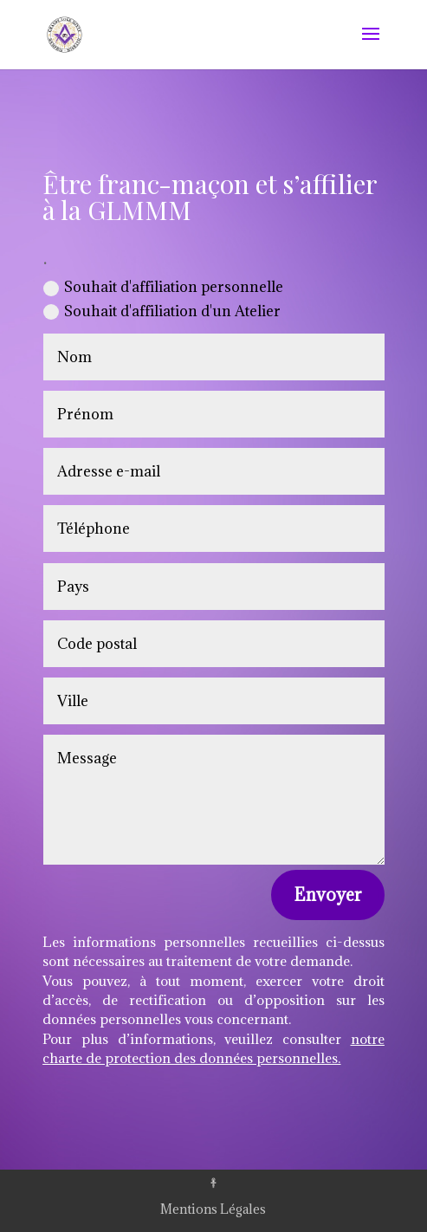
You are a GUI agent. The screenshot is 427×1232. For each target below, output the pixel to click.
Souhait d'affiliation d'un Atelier (162, 311)
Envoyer (328, 895)
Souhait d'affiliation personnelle (163, 286)
